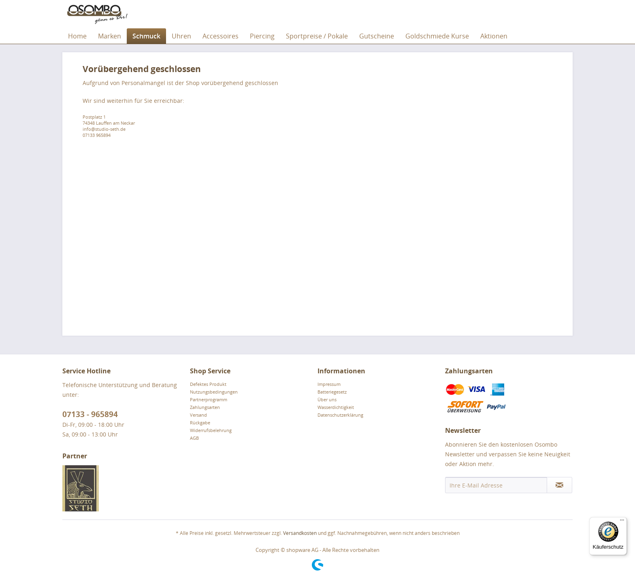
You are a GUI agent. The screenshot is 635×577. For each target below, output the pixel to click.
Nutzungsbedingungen (214, 392)
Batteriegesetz (332, 392)
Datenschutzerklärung (340, 415)
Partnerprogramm (208, 399)
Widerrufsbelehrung (211, 430)
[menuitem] (77, 36)
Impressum (329, 384)
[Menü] (622, 522)
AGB (194, 438)
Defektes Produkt (208, 384)
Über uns (327, 399)
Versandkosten (300, 533)
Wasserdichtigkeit (336, 407)
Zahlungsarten (205, 407)
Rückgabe (200, 422)
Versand (198, 415)
